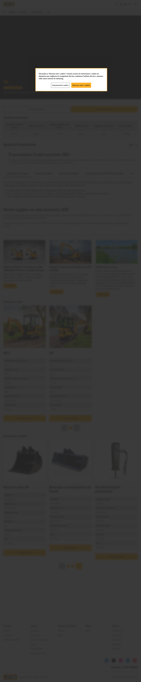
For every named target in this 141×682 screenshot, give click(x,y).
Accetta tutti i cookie (81, 85)
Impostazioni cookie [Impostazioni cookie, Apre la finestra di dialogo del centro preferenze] (60, 85)
